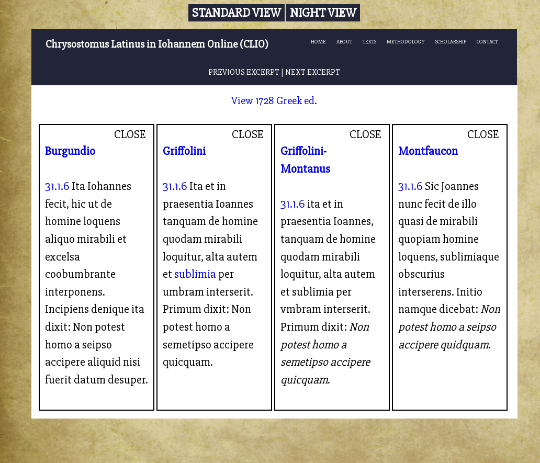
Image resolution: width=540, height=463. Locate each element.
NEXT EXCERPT (312, 72)
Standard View (236, 12)
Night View (323, 12)
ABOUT (344, 41)
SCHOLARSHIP (450, 41)
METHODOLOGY (406, 41)
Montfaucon (428, 151)
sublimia (195, 274)
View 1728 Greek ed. (274, 100)
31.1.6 (57, 186)
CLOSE (130, 134)
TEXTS (369, 41)
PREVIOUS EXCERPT (243, 72)
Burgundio (70, 151)
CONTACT (487, 41)
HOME (318, 41)
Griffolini (184, 151)
